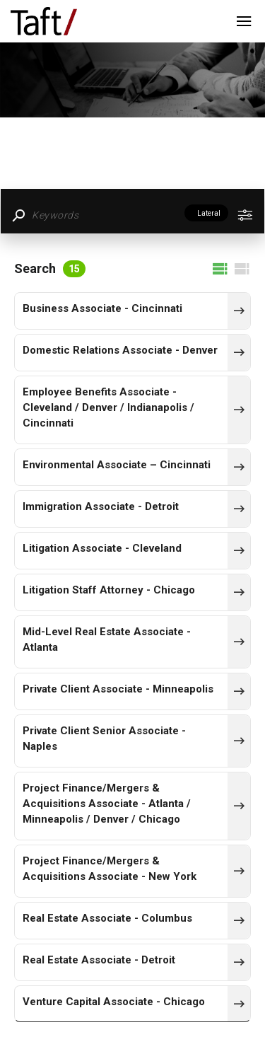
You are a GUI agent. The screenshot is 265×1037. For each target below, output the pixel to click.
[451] (239, 467)
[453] (239, 870)
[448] (239, 352)
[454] (239, 409)
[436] (239, 740)
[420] (239, 920)
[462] (239, 550)
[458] (239, 641)
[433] (239, 592)
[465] (239, 508)
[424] (239, 962)
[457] (239, 805)
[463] (239, 691)
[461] (239, 1003)
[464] (239, 310)
